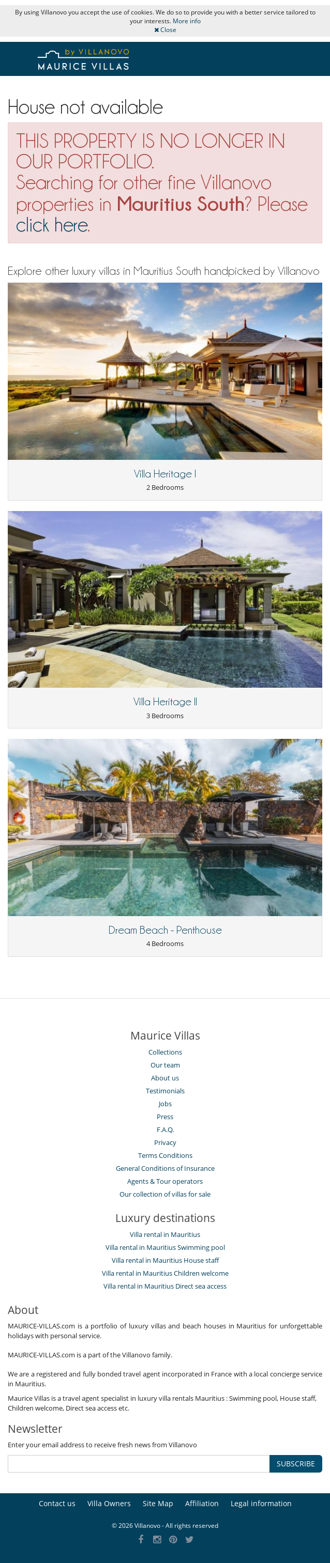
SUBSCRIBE (296, 1463)
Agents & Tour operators (165, 1181)
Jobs (165, 1103)
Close (165, 29)
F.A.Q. (165, 1129)
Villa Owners (109, 1503)
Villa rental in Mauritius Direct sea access (165, 1286)
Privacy (165, 1142)
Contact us (57, 1503)
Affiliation (202, 1503)
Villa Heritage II (165, 701)
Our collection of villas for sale (165, 1194)
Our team (165, 1065)
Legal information (261, 1503)
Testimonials (165, 1090)
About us (165, 1077)
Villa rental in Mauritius (165, 1234)
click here (51, 224)
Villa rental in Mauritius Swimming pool (165, 1247)
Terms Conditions (165, 1155)
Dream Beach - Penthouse (165, 930)
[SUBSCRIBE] (139, 1464)
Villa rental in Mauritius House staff (165, 1260)
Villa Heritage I (165, 473)
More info (187, 21)
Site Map (158, 1503)
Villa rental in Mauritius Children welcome (165, 1273)
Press (165, 1116)
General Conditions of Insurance (165, 1168)
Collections (165, 1052)
